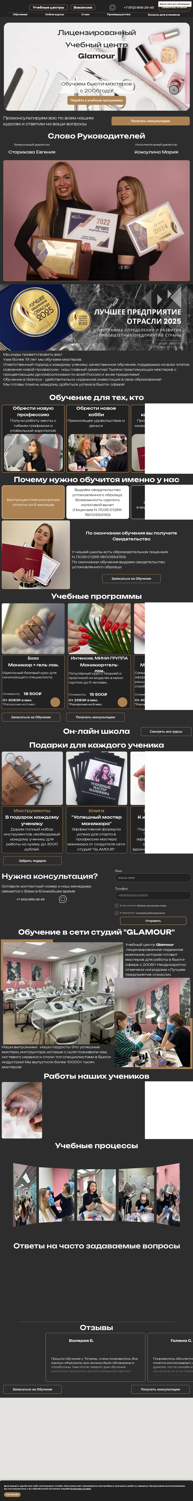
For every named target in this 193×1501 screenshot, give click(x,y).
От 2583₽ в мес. (83, 700)
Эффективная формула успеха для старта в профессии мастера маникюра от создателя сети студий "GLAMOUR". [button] (96, 839)
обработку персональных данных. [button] (152, 905)
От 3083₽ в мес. (17, 700)
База (33, 658)
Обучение (20, 14)
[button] (151, 121)
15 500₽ (98, 694)
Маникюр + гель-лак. (33, 664)
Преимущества (118, 14)
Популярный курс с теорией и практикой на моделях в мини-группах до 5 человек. (96, 678)
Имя (118, 871)
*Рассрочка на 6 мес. (19, 704)
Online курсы (54, 14)
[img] (33, 628)
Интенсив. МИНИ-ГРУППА (99, 658)
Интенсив (165, 658)
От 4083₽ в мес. (150, 700)
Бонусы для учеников (164, 14)
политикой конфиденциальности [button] (150, 912)
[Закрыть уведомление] (191, 1482)
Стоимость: (11, 693)
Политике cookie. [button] (80, 1489)
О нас (85, 14)
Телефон (121, 888)
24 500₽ (165, 694)
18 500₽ (32, 694)
